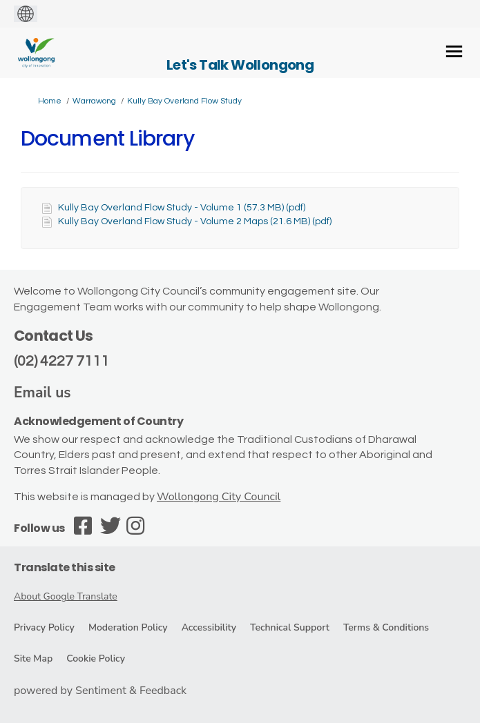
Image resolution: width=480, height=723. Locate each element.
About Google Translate (65, 596)
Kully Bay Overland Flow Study (184, 101)
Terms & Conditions (386, 627)
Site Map (33, 658)
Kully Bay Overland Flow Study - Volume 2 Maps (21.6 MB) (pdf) (195, 221)
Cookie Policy (95, 658)
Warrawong (94, 101)
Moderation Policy (128, 627)
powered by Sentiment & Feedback (100, 690)
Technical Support (289, 627)
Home (49, 101)
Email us (42, 392)
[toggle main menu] (454, 51)
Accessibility (209, 627)
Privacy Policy (44, 627)
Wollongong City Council (218, 496)
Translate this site (64, 567)
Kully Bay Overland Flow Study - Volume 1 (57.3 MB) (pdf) (181, 207)
